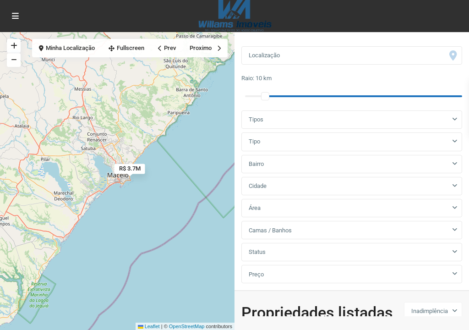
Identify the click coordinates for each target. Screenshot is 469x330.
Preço (256, 274)
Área (255, 207)
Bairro (256, 163)
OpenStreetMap (187, 326)
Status (257, 251)
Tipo (254, 141)
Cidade (258, 185)
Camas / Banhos (270, 230)
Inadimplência (429, 311)
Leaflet (149, 326)
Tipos (256, 119)
